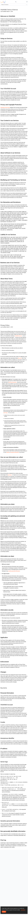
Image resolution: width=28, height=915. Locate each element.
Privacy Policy (4, 325)
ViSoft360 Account (18, 335)
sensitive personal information (14, 571)
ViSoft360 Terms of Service (9, 10)
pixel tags (10, 474)
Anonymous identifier (7, 738)
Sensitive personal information (10, 821)
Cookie (2, 722)
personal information (13, 382)
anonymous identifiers (14, 452)
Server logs (4, 762)
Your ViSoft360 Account (8, 88)
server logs (5, 412)
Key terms (3, 688)
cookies (7, 452)
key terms (20, 358)
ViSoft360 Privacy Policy (5, 107)
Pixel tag (3, 840)
